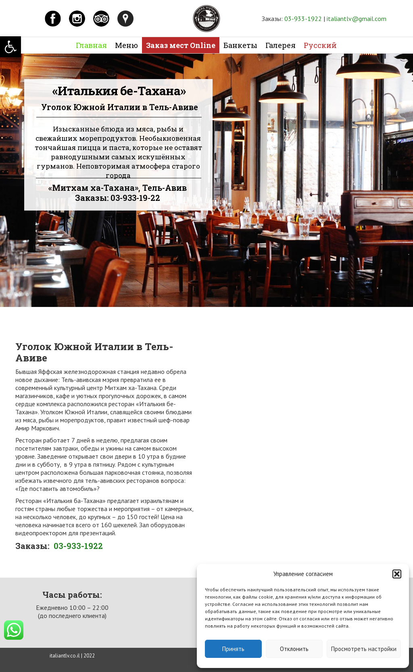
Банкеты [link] (240, 45)
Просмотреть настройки (363, 649)
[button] (397, 574)
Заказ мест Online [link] (180, 45)
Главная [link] (91, 45)
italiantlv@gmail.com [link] (356, 19)
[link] (10, 46)
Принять (233, 649)
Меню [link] (126, 45)
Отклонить (294, 649)
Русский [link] (320, 45)
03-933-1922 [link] (303, 19)
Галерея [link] (280, 45)
